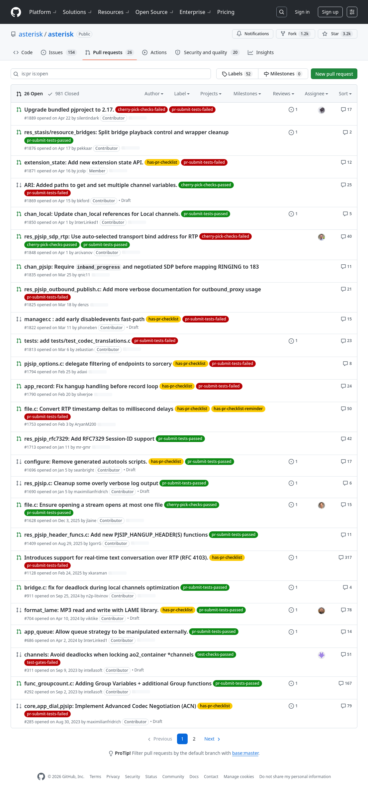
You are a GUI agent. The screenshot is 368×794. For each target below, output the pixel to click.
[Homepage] (16, 12)
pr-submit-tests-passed (49, 140)
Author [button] (153, 93)
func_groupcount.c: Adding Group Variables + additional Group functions (118, 683)
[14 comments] (346, 631)
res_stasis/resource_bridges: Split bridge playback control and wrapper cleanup (126, 132)
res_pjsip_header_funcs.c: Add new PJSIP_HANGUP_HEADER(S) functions (116, 535)
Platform (43, 12)
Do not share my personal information (295, 776)
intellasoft (93, 670)
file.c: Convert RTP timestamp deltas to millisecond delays (98, 408)
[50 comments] (346, 408)
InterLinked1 (87, 222)
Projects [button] (211, 93)
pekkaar (84, 148)
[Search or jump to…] (282, 12)
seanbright (84, 470)
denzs (83, 305)
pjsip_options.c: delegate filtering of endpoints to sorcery (98, 363)
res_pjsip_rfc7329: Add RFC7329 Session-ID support (89, 439)
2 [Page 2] (194, 739)
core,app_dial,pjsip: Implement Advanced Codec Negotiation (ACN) (110, 706)
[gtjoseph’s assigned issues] (321, 110)
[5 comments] (347, 213)
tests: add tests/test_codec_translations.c (77, 341)
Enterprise (196, 12)
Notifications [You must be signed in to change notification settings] (252, 34)
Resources (114, 12)
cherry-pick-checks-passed (206, 185)
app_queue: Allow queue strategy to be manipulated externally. (106, 632)
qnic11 (84, 275)
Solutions (78, 12)
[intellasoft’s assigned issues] (321, 655)
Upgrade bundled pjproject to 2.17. (69, 109)
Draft (126, 200)
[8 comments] (347, 363)
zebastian (84, 349)
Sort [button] (345, 93)
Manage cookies (239, 776)
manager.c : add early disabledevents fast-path (84, 319)
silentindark (88, 118)
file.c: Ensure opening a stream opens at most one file (93, 504)
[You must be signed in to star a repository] (337, 34)
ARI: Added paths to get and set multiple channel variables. (100, 185)
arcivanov (84, 252)
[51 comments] (346, 654)
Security (132, 776)
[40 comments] (346, 236)
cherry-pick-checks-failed (141, 109)
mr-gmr (83, 447)
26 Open (29, 93)
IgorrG (95, 543)
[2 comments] (347, 132)
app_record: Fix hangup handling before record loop (91, 386)
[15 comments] (346, 318)
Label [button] (182, 93)
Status (151, 776)
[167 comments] (345, 683)
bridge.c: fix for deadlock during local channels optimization (101, 587)
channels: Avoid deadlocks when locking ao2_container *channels (109, 654)
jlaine (91, 520)
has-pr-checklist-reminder (238, 408)
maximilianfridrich (91, 491)
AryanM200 (85, 424)
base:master (245, 753)
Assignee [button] (316, 93)
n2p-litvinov (97, 596)
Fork (295, 34)
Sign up (330, 12)
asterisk (31, 34)
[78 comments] (346, 609)
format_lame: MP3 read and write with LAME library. (92, 610)
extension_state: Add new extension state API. (83, 162)
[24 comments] (346, 386)
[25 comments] (346, 184)
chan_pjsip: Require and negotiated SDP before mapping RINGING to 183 (141, 266)
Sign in (302, 12)
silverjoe (85, 394)
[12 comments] (346, 162)
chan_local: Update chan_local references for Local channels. (102, 214)
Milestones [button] (247, 93)
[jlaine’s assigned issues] (321, 505)
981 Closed (63, 93)
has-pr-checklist (162, 162)
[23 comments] (346, 340)
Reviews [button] (283, 93)
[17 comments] (346, 109)
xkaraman (97, 573)
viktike (92, 618)
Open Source (155, 12)
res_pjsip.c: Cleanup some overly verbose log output (91, 483)
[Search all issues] (111, 73)
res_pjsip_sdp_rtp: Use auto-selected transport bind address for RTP (111, 236)
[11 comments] (346, 266)
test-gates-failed (42, 662)
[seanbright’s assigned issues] (321, 610)
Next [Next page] (209, 739)
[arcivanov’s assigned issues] (321, 237)
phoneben (87, 327)
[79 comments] (346, 705)
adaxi (82, 372)
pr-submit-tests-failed (192, 109)
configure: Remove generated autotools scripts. (85, 461)
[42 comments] (346, 438)
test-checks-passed (216, 654)
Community (173, 776)
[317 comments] (345, 557)
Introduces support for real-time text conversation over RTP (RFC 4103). (116, 557)
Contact (211, 776)
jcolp (81, 171)
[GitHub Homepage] (41, 776)
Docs (194, 776)
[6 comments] (347, 483)
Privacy (113, 776)
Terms (95, 776)
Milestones (283, 73)
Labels (237, 73)
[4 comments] (347, 587)
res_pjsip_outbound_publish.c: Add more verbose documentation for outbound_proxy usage (142, 289)
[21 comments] (346, 289)
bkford (83, 201)
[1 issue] (293, 109)
